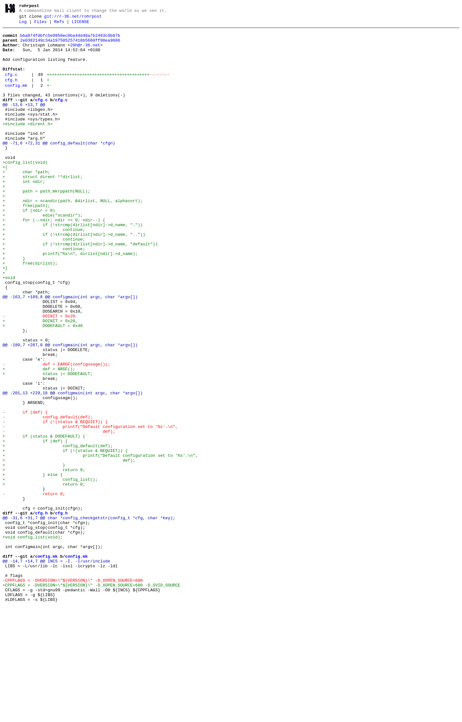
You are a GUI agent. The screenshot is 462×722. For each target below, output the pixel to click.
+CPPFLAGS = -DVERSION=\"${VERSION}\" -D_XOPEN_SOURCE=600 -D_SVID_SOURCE (91, 698)
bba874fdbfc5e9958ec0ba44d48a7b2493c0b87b (70, 39)
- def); (59, 513)
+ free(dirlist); (30, 311)
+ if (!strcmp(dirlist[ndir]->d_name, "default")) (80, 288)
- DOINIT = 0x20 (39, 375)
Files (40, 25)
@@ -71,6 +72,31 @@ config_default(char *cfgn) (59, 167)
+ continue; (44, 271)
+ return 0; (44, 559)
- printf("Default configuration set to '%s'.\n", (90, 507)
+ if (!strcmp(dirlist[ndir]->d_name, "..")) (74, 277)
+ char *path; (26, 202)
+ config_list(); (50, 571)
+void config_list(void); (33, 640)
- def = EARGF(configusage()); (56, 432)
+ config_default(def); (58, 530)
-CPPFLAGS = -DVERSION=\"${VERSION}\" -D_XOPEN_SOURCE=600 (73, 692)
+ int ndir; (24, 213)
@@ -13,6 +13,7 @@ (24, 121)
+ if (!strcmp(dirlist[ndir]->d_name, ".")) (73, 265)
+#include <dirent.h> (28, 144)
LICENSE (80, 25)
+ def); (69, 548)
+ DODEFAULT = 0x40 (43, 386)
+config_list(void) (25, 190)
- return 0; (34, 588)
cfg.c (11, 86)
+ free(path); (26, 242)
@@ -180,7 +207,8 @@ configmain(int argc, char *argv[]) (70, 409)
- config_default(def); (48, 496)
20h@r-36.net (85, 51)
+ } (14, 305)
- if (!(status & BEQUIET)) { (55, 502)
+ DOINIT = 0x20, (40, 380)
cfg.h (11, 92)
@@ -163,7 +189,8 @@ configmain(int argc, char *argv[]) (70, 352)
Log (23, 25)
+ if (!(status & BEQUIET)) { (65, 536)
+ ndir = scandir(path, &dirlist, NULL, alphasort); (73, 236)
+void (9, 329)
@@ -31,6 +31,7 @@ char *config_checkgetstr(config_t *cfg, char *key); (89, 617)
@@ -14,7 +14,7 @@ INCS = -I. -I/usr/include (56, 669)
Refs (59, 25)
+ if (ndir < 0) (29, 248)
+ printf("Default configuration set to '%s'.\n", (100, 542)
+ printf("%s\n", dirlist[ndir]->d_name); (70, 300)
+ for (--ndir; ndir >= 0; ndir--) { (54, 259)
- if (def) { (25, 490)
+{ (5, 196)
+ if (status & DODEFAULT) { (44, 519)
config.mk (16, 99)
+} (5, 317)
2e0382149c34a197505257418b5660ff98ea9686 (70, 45)
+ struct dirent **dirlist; (43, 207)
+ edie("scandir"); (43, 254)
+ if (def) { (35, 525)
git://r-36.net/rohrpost (73, 18)
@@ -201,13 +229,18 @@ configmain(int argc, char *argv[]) (73, 467)
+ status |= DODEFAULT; (48, 444)
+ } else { (33, 565)
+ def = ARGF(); (39, 438)
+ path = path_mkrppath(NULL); (46, 225)
